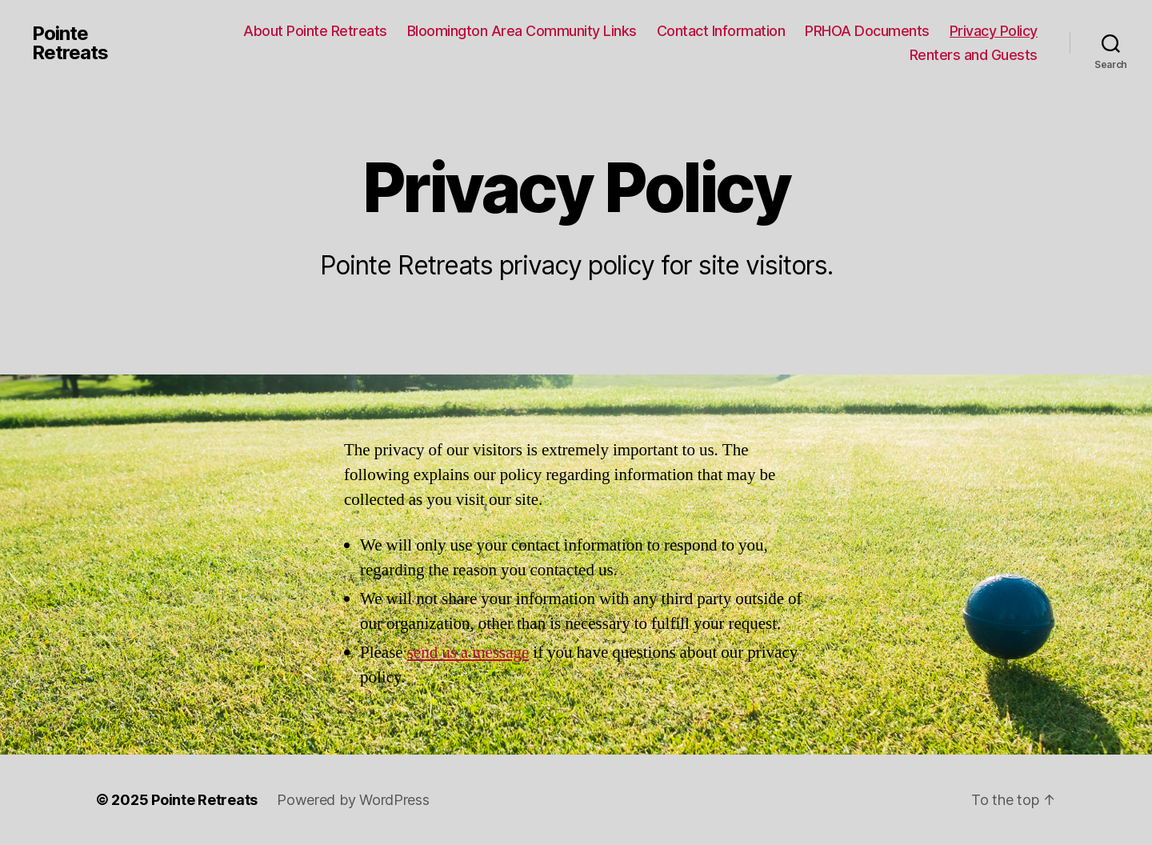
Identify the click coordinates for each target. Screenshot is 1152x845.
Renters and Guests (974, 54)
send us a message (468, 652)
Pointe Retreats (70, 43)
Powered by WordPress (353, 799)
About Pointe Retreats (315, 30)
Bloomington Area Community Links (522, 30)
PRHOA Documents (867, 30)
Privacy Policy (994, 30)
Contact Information (721, 30)
